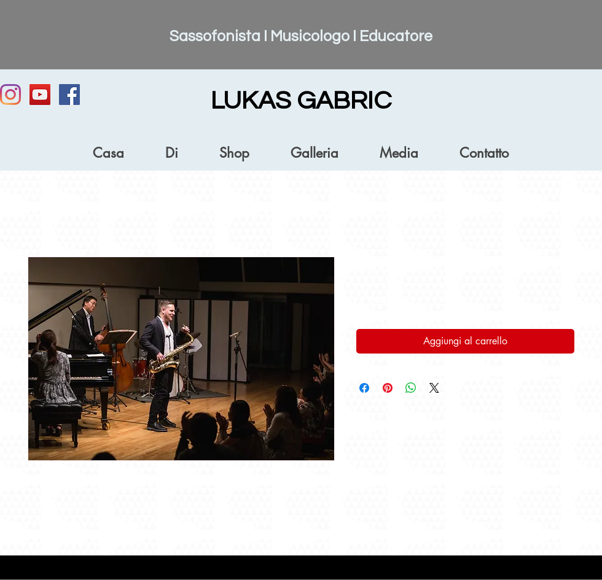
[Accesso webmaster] (543, 572)
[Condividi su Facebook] (364, 388)
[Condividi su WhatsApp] (411, 388)
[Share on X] (434, 388)
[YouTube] (39, 94)
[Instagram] (10, 94)
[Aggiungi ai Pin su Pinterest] (387, 388)
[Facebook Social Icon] (69, 94)
